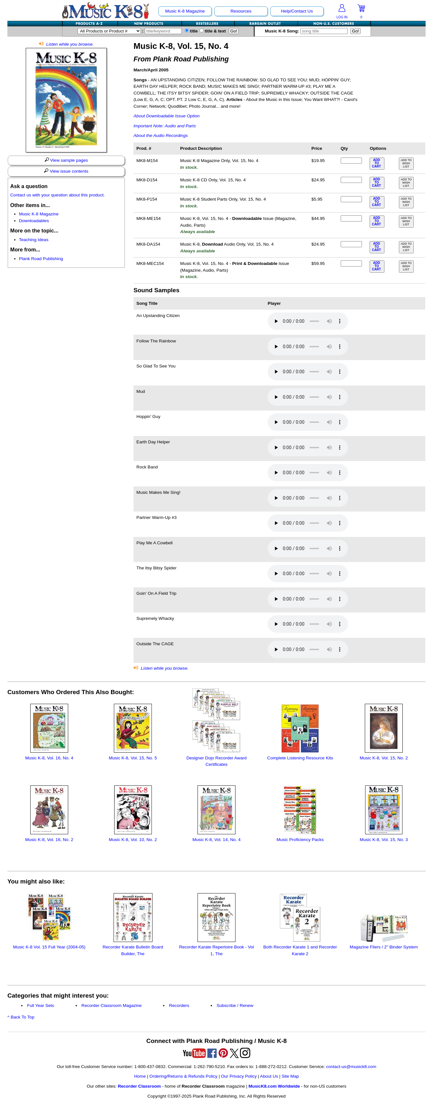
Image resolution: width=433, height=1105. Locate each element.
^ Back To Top (20, 1017)
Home (140, 1076)
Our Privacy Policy (239, 1076)
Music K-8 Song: (307, 31)
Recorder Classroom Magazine (111, 1005)
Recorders (179, 1005)
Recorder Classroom (139, 1086)
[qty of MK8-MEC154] (351, 263)
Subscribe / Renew (235, 1005)
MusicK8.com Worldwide (274, 1086)
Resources (241, 11)
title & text (212, 31)
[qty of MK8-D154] (351, 180)
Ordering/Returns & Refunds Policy (183, 1076)
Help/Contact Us (297, 11)
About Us (269, 1076)
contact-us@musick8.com (351, 1066)
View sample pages (66, 160)
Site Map (290, 1076)
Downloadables (34, 220)
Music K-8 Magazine (185, 11)
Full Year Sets (40, 1005)
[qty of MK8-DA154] (351, 244)
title (191, 31)
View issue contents (66, 171)
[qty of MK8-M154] (351, 161)
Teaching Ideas (33, 239)
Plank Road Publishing (41, 258)
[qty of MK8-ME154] (351, 218)
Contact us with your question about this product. (57, 195)
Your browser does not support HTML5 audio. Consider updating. (308, 321)
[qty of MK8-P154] (351, 199)
